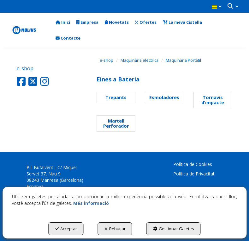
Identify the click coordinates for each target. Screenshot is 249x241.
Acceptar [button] (66, 228)
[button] (216, 6)
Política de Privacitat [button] (194, 174)
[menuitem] (216, 6)
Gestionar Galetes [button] (173, 228)
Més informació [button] (91, 203)
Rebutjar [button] (115, 228)
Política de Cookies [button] (192, 164)
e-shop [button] (25, 68)
